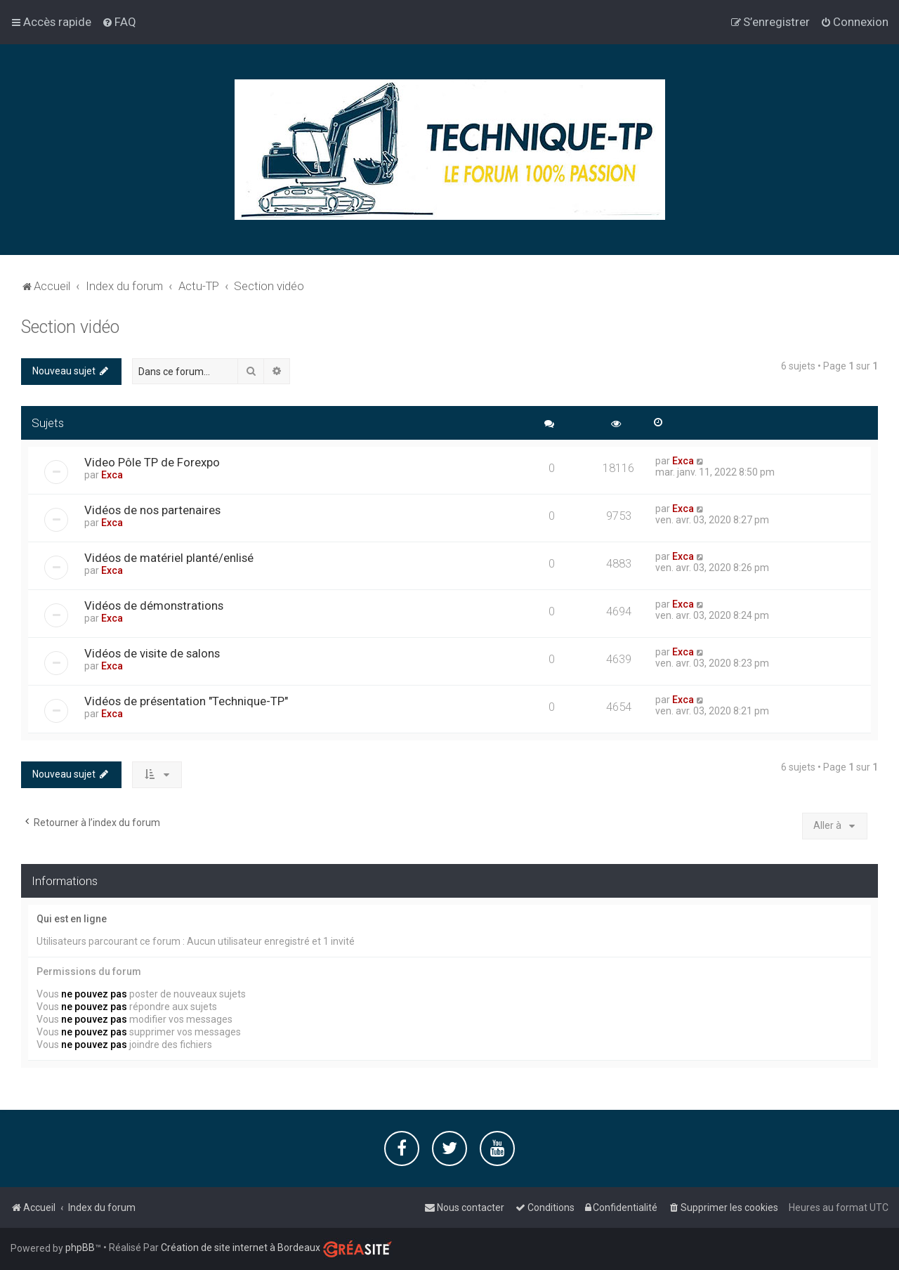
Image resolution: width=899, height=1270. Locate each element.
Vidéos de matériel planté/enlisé (169, 558)
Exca (112, 474)
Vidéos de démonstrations (153, 605)
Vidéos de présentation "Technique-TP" (186, 701)
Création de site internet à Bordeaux (240, 1247)
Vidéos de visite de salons (152, 653)
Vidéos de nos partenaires (152, 510)
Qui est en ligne (72, 918)
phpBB (80, 1247)
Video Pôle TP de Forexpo (152, 462)
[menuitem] (119, 22)
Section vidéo (70, 327)
